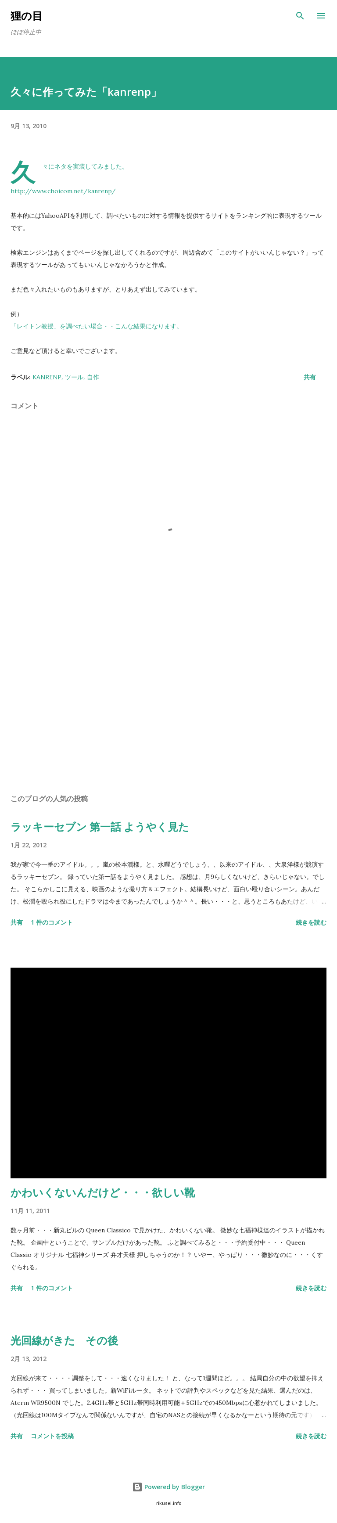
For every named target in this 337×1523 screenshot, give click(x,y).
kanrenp (46, 377)
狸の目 (27, 15)
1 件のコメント (52, 922)
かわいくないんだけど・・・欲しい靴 (103, 1192)
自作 (93, 377)
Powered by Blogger (168, 1487)
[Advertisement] (168, 704)
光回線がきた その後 (64, 1340)
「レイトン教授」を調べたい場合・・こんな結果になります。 (97, 326)
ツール (74, 377)
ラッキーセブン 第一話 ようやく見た (100, 826)
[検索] (300, 16)
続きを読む (311, 922)
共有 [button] (310, 377)
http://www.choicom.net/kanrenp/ (63, 191)
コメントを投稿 (52, 1436)
